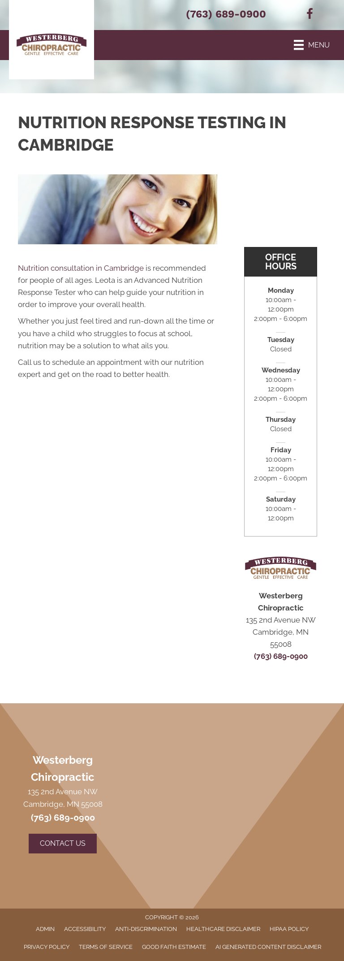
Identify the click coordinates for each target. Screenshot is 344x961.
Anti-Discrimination (146, 929)
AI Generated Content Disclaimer (268, 947)
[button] (63, 843)
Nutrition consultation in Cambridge (81, 268)
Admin (45, 929)
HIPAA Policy (289, 929)
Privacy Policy (46, 947)
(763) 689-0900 (226, 14)
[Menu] (312, 45)
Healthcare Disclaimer (223, 929)
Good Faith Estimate (174, 947)
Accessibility (85, 929)
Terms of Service (106, 947)
